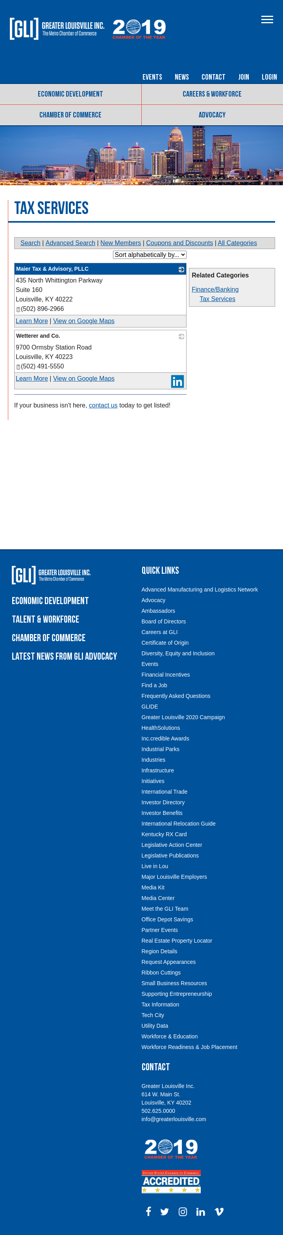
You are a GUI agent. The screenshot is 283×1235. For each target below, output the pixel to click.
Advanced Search (70, 243)
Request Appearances (169, 962)
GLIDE (150, 706)
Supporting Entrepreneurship (177, 994)
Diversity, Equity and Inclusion (178, 653)
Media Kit (153, 887)
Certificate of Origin (165, 643)
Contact (214, 77)
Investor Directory (163, 802)
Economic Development (70, 94)
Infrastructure (158, 770)
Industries (154, 760)
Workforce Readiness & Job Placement (189, 1047)
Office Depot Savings (167, 919)
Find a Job (154, 685)
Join (243, 77)
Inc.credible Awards (165, 738)
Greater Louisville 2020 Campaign (183, 717)
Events (152, 77)
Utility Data (155, 1026)
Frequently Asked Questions (176, 696)
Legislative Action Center (172, 845)
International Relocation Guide (179, 823)
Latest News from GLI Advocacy (64, 657)
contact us (103, 405)
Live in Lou (155, 866)
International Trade (165, 792)
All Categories (237, 243)
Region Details (160, 951)
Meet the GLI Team (165, 909)
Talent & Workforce (45, 620)
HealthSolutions (161, 728)
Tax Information (160, 1004)
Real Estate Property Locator (177, 940)
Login (269, 77)
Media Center (158, 898)
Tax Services (217, 299)
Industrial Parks (160, 749)
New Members (120, 243)
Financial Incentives (166, 674)
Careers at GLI (160, 632)
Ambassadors (159, 611)
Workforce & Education (170, 1036)
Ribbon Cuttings (161, 972)
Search (30, 243)
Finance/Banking (215, 289)
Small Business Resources (174, 983)
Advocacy (212, 115)
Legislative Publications (170, 855)
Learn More (32, 321)
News (182, 77)
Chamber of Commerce (70, 115)
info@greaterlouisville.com (174, 1119)
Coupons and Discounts (179, 243)
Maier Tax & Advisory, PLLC (52, 269)
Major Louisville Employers (174, 877)
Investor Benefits (162, 813)
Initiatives (153, 781)
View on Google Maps (84, 321)
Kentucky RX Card (164, 834)
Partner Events (160, 930)
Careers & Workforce (212, 94)
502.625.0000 (159, 1111)
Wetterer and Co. (38, 336)
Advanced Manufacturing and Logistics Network (200, 589)
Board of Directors (164, 621)
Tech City (153, 1015)
